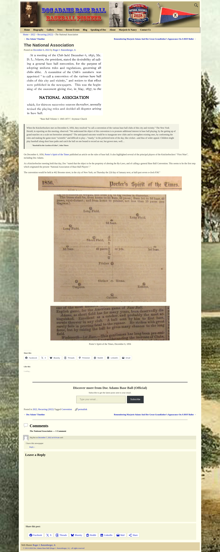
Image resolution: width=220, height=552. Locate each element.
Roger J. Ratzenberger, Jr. (44, 545)
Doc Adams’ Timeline (34, 39)
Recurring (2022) (45, 34)
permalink (82, 409)
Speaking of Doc (98, 30)
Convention (66, 409)
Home (27, 30)
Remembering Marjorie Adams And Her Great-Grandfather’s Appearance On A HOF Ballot (155, 39)
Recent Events (72, 30)
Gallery (50, 30)
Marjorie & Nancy (128, 30)
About (112, 30)
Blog (85, 30)
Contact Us (145, 30)
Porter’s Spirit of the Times (57, 154)
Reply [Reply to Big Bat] (32, 447)
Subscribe (135, 399)
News (59, 30)
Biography (38, 30)
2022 (33, 34)
